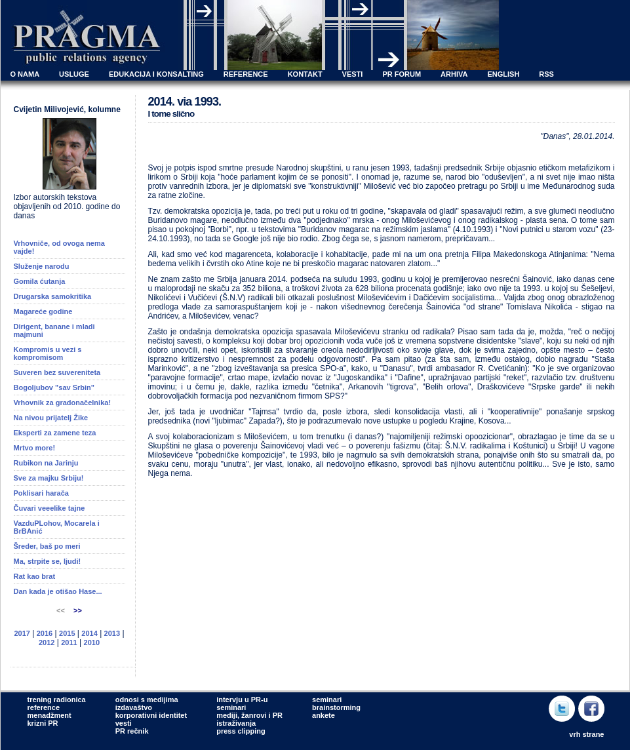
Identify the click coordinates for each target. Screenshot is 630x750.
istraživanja (236, 723)
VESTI (352, 74)
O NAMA (25, 74)
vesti (123, 723)
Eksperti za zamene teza (55, 433)
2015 (67, 633)
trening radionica (57, 699)
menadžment (49, 715)
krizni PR (43, 723)
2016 (44, 633)
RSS (546, 74)
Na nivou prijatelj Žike (51, 418)
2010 (92, 642)
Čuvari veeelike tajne (49, 508)
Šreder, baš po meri (47, 546)
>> (77, 610)
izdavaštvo (133, 707)
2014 (89, 633)
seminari (231, 707)
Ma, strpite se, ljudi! (47, 561)
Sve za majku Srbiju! (49, 478)
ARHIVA (454, 74)
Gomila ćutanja (40, 281)
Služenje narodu (41, 266)
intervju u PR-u (241, 699)
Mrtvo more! (35, 448)
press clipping (241, 731)
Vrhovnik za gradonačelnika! (62, 402)
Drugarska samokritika (53, 296)
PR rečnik (132, 731)
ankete (323, 715)
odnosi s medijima (146, 699)
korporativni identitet (151, 715)
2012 (46, 642)
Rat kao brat (35, 576)
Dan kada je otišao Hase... (58, 591)
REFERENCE (246, 74)
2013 (112, 633)
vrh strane (586, 734)
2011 (69, 642)
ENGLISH (503, 74)
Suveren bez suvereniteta (57, 372)
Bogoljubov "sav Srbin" (54, 387)
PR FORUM (401, 74)
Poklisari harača (41, 493)
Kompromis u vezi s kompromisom (48, 353)
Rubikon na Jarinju (46, 463)
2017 (22, 633)
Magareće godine (43, 311)
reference (44, 707)
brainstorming (336, 707)
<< (61, 610)
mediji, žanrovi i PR (249, 715)
